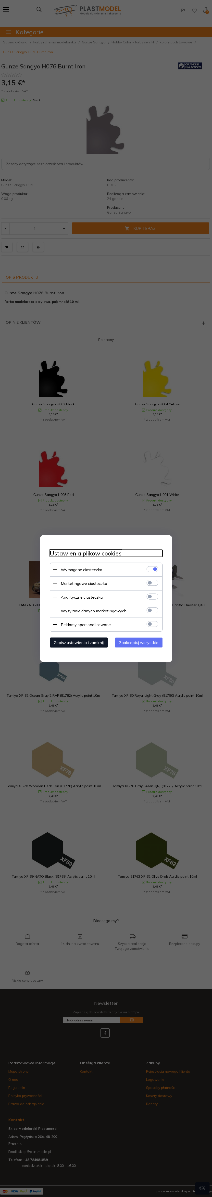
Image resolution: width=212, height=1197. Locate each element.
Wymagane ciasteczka (81, 569)
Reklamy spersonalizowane (86, 624)
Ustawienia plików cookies (86, 553)
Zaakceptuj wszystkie (138, 642)
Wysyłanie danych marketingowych (93, 610)
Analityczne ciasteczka (82, 596)
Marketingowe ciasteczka (84, 583)
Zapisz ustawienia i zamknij (79, 642)
